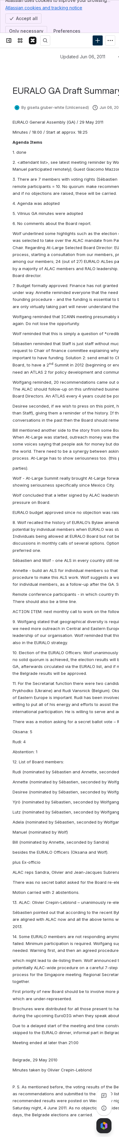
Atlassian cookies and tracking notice (43, 7)
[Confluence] (33, 40)
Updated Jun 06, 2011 (82, 56)
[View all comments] (104, 1096)
